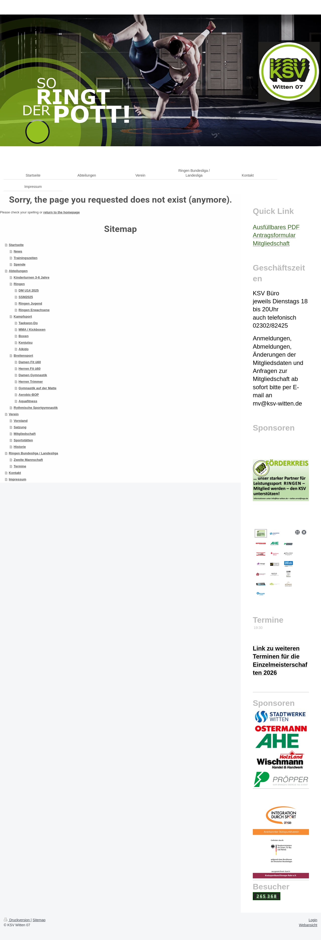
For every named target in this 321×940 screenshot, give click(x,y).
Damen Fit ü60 (30, 362)
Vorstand (21, 421)
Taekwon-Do (28, 323)
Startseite (16, 245)
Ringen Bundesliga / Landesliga (33, 453)
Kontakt (15, 473)
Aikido (24, 349)
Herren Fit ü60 (29, 368)
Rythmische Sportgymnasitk (36, 408)
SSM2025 (26, 297)
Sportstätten (23, 440)
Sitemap (39, 920)
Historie (20, 447)
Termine (20, 466)
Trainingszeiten (26, 258)
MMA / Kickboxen (32, 329)
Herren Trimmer (31, 381)
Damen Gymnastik (33, 375)
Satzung (20, 427)
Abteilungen (18, 271)
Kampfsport (23, 316)
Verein (14, 414)
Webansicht (308, 925)
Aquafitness (28, 401)
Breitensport (23, 355)
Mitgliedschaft (25, 434)
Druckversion (17, 920)
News (18, 251)
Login (313, 920)
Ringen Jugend (30, 303)
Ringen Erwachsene (34, 310)
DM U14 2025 (29, 290)
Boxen (24, 336)
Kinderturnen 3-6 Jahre (31, 277)
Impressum (17, 479)
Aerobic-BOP (29, 394)
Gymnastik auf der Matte (37, 388)
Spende (20, 264)
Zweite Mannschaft (28, 460)
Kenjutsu (26, 342)
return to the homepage (61, 212)
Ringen (19, 284)
